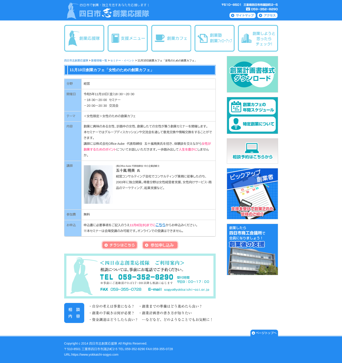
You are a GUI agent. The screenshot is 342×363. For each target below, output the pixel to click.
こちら (161, 225)
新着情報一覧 (99, 60)
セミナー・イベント (122, 60)
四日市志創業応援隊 (76, 60)
